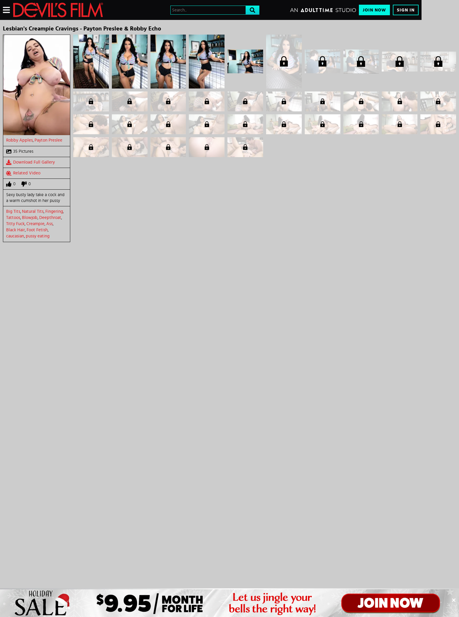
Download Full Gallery (30, 162)
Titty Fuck (15, 224)
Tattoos (13, 217)
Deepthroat (50, 217)
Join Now (374, 10)
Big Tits (13, 211)
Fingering (54, 211)
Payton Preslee (48, 140)
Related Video (23, 173)
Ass (49, 224)
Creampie (35, 224)
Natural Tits (33, 211)
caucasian (15, 236)
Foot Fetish (37, 230)
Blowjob (29, 217)
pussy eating (37, 236)
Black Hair (15, 230)
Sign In (406, 10)
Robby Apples (19, 140)
